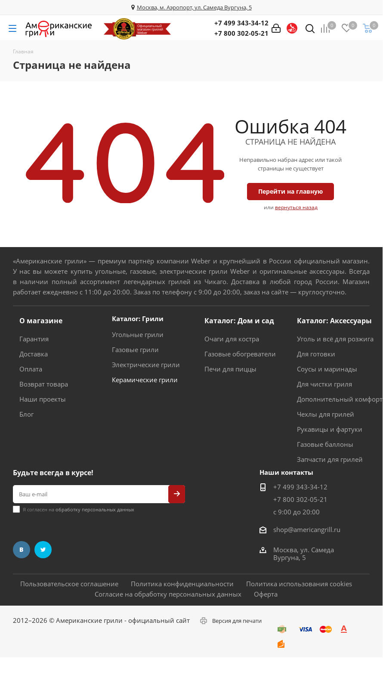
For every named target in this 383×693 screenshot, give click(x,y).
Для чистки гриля (324, 384)
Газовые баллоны (325, 444)
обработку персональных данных (95, 509)
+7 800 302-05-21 (241, 33)
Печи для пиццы (230, 369)
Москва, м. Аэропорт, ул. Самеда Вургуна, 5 (194, 7)
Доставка (33, 354)
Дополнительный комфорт (340, 399)
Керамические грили (145, 379)
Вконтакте (21, 549)
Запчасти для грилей (330, 459)
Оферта (266, 594)
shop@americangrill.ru (306, 529)
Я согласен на (78, 509)
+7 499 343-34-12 (241, 23)
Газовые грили (135, 349)
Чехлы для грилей (325, 414)
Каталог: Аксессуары (334, 320)
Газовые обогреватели (240, 354)
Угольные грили (138, 334)
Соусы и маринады (327, 369)
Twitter (43, 549)
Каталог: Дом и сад (239, 320)
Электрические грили (146, 364)
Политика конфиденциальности (182, 583)
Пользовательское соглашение (69, 583)
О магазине (40, 320)
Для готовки (316, 354)
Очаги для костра (231, 338)
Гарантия (34, 338)
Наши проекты (42, 399)
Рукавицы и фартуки (329, 429)
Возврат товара (43, 384)
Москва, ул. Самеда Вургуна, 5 (303, 553)
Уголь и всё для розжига (335, 338)
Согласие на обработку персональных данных (168, 594)
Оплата (30, 369)
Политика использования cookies (299, 583)
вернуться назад (296, 207)
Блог (26, 414)
